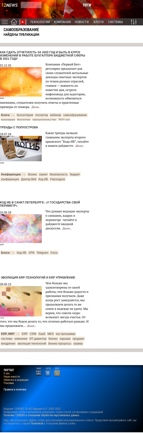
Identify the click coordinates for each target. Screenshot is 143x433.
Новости (82, 22)
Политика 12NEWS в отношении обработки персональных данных (41, 415)
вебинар (55, 115)
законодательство (44, 119)
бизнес (32, 174)
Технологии (40, 22)
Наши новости (12, 376)
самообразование (75, 115)
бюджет (75, 174)
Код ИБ (43, 179)
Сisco (54, 252)
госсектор (41, 115)
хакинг (43, 174)
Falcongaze (57, 179)
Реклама (9, 383)
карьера (65, 338)
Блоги (99, 22)
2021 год (64, 119)
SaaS (41, 333)
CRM (33, 333)
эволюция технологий (31, 343)
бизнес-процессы (59, 343)
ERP (25, 333)
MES (50, 333)
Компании (62, 22)
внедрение (8, 343)
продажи (78, 338)
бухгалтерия (25, 115)
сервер (78, 343)
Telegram (42, 252)
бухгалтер (23, 119)
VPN (31, 252)
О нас (7, 373)
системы (6, 338)
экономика (8, 119)
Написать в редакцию (16, 380)
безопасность (59, 174)
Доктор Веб (28, 179)
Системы (115, 22)
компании (20, 338)
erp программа (65, 333)
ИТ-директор (37, 338)
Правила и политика (15, 389)
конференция (10, 179)
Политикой (37, 423)
